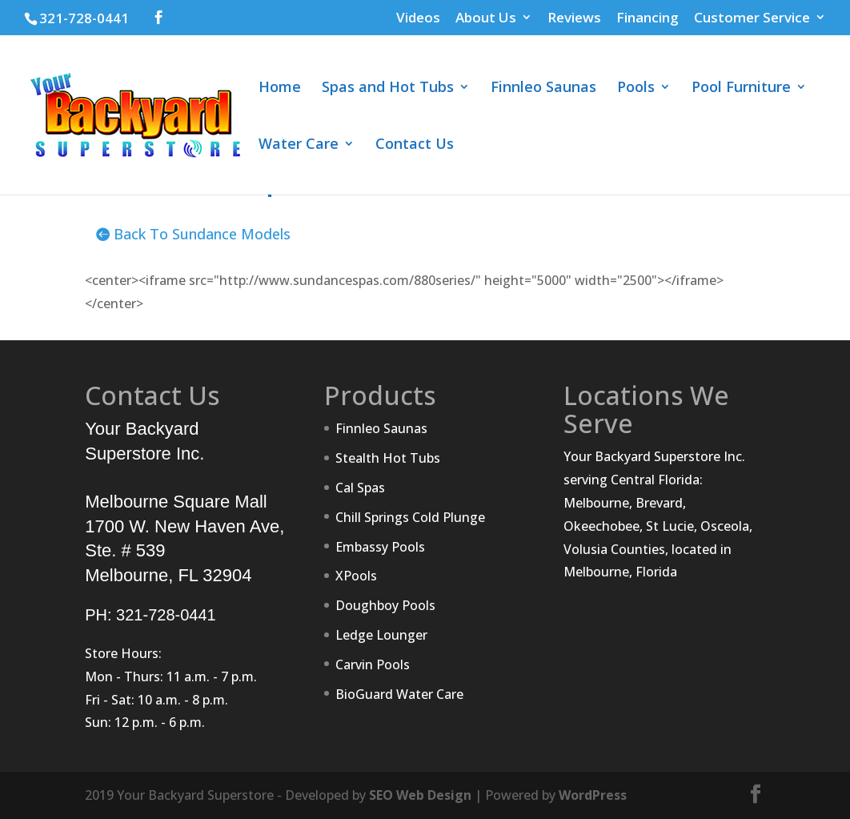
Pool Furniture (741, 88)
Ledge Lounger (381, 635)
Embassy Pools (380, 547)
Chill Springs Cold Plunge (410, 517)
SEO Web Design (420, 795)
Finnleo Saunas (543, 88)
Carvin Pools (372, 664)
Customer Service (752, 18)
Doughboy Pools (385, 605)
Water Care (299, 145)
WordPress (593, 795)
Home (280, 88)
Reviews (574, 18)
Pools (636, 88)
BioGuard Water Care (399, 694)
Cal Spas (360, 487)
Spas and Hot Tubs (388, 88)
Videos (418, 18)
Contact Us (414, 145)
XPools (356, 575)
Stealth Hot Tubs (387, 458)
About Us (485, 18)
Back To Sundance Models (202, 233)
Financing (647, 18)
